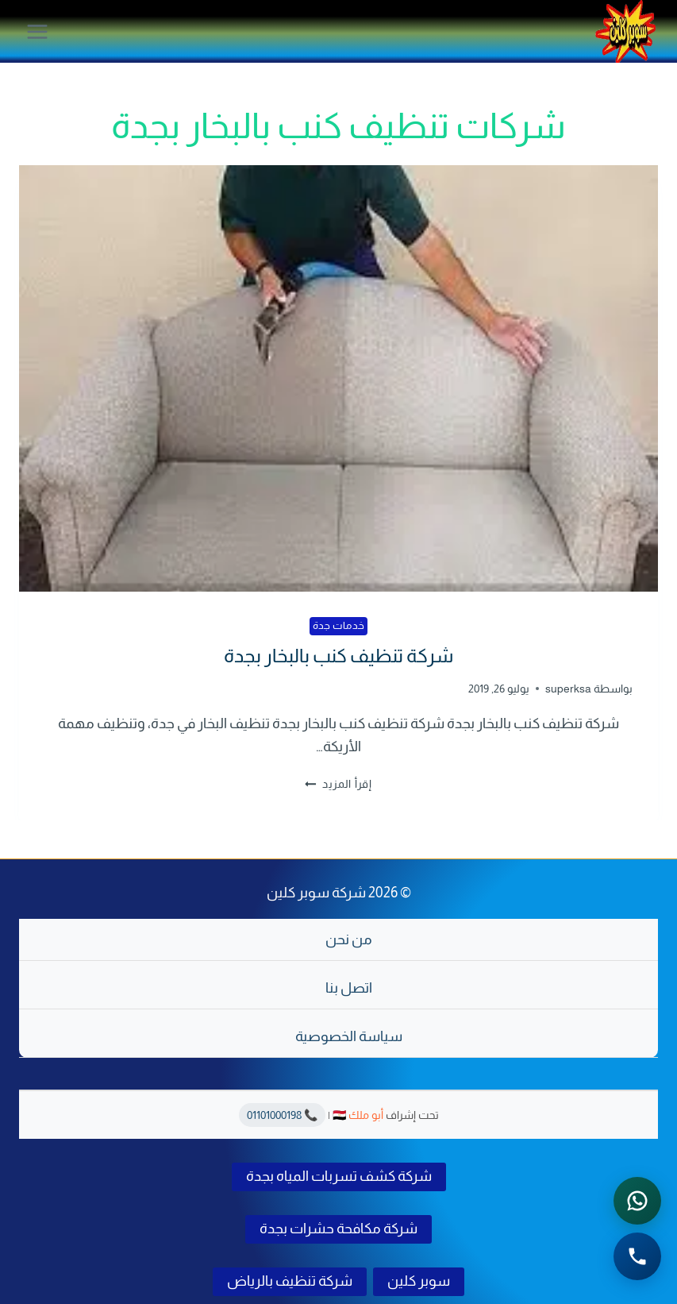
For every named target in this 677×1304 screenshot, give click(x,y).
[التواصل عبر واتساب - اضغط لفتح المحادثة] (637, 1201)
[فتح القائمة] (37, 31)
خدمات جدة (339, 625)
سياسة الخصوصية (348, 1036)
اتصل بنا (348, 988)
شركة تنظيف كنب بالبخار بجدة (338, 655)
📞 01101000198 (282, 1115)
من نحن (348, 939)
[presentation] (338, 378)
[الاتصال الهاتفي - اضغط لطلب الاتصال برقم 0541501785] (637, 1256)
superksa (568, 688)
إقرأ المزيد (338, 783)
